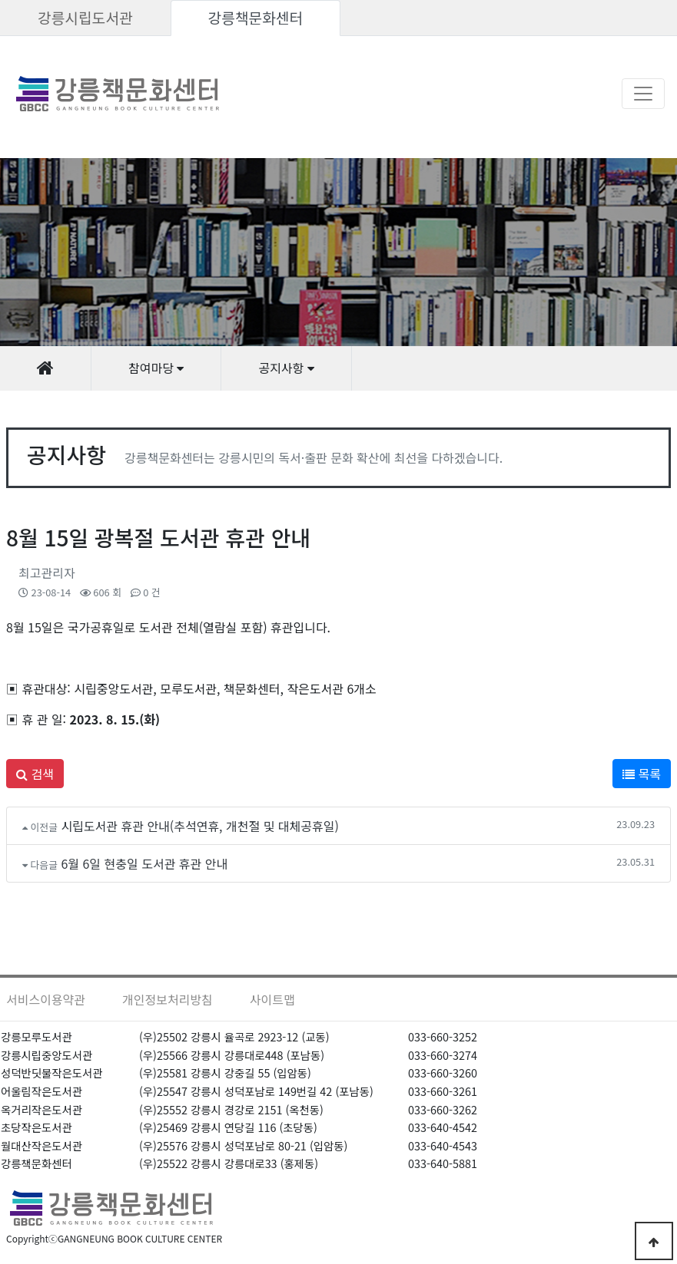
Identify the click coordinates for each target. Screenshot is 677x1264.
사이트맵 (272, 999)
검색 (35, 773)
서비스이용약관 (45, 999)
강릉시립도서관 (85, 17)
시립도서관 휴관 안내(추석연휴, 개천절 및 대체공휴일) (200, 826)
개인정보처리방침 (167, 999)
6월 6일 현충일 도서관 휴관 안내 (144, 863)
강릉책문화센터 (256, 17)
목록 (641, 773)
